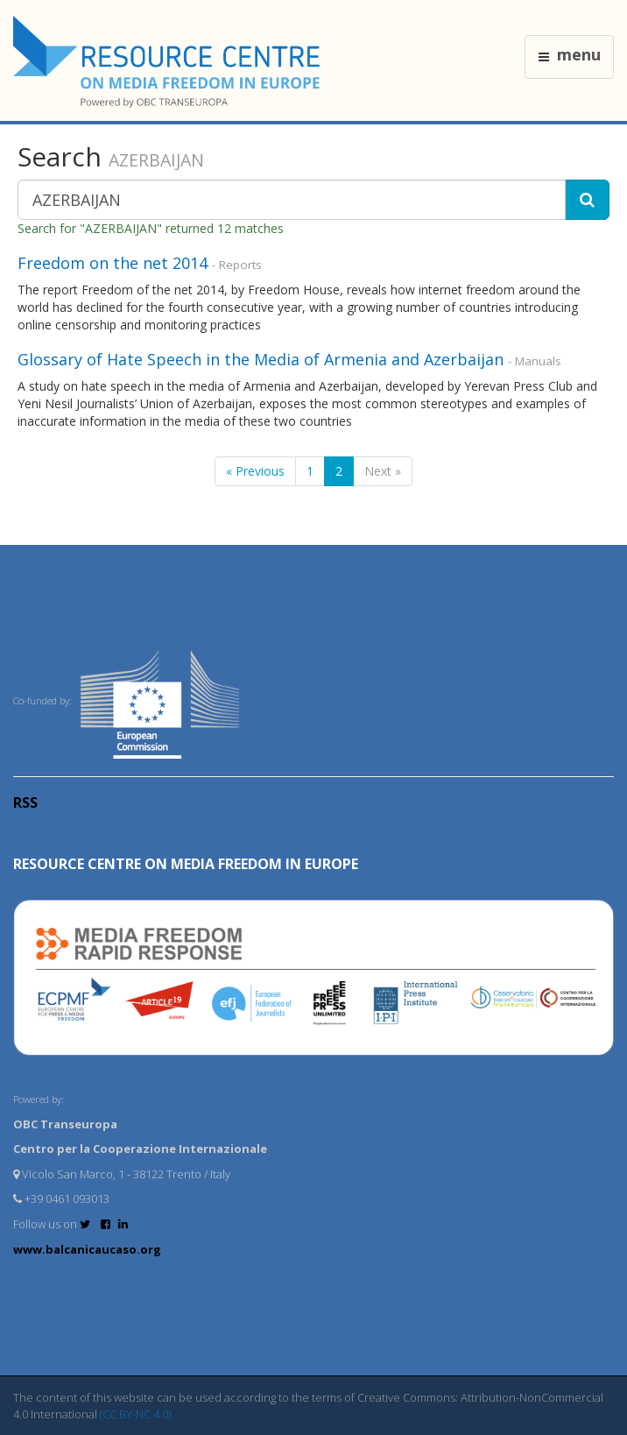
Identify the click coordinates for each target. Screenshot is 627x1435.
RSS (25, 802)
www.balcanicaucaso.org (87, 1249)
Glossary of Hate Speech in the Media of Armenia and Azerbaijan (261, 359)
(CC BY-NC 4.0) (135, 1414)
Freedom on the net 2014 (113, 262)
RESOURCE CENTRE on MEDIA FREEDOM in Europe (185, 863)
